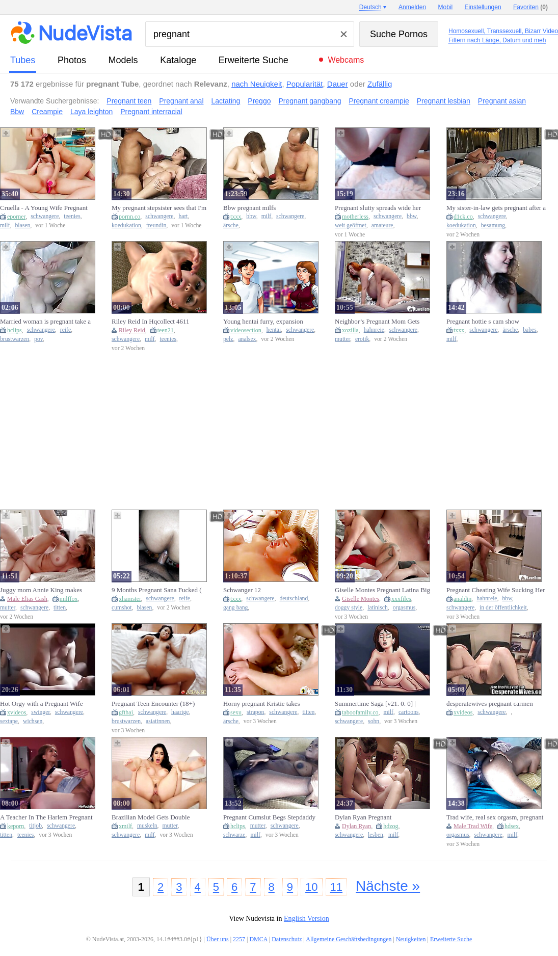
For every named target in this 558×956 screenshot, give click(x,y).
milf (5, 225)
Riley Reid (132, 330)
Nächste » (388, 886)
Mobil (445, 7)
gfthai (126, 712)
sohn (373, 721)
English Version (306, 918)
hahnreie (374, 330)
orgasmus (404, 607)
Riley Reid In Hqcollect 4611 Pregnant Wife (151, 321)
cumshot (122, 607)
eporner (16, 216)
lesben (375, 835)
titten (60, 607)
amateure (382, 225)
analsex (247, 339)
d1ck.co (463, 216)
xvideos (16, 712)
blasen (22, 225)
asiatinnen (158, 721)
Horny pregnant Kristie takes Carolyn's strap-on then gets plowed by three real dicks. (270, 704)
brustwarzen (14, 339)
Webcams (346, 60)
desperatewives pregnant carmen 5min (489, 704)
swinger (40, 712)
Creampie (47, 112)
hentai (274, 330)
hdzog (390, 826)
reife (65, 330)
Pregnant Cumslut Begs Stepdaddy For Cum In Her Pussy (269, 817)
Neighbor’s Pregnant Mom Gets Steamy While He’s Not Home (377, 321)
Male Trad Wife (473, 826)
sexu (236, 712)
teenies (72, 216)
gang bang (235, 607)
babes (530, 330)
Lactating (226, 101)
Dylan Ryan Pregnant (363, 817)
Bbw (17, 112)
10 (311, 887)
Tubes (22, 60)
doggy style (348, 607)
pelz (228, 339)
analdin (462, 598)
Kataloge (178, 60)
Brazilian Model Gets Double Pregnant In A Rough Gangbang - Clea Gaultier (156, 817)
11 (336, 887)
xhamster (130, 598)
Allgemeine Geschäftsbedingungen (348, 939)
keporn (15, 826)
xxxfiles (401, 598)
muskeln (147, 825)
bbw (251, 216)
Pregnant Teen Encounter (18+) (153, 703)
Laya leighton (91, 112)
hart (183, 216)
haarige (180, 712)
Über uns (217, 939)
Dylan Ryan (356, 826)
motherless (355, 216)
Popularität (304, 83)
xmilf (125, 826)
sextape (9, 721)
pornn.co (129, 216)
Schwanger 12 (242, 590)
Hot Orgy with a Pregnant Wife (41, 703)
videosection (245, 330)
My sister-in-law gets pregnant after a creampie (496, 208)
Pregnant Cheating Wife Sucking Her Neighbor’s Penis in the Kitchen (495, 590)
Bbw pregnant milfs (249, 207)
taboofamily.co (360, 712)
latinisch (377, 607)
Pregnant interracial (151, 112)
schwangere (45, 216)
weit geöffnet (350, 225)
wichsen (32, 721)
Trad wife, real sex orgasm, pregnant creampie (494, 817)
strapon (255, 712)
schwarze (234, 835)
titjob (35, 825)
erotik (362, 339)
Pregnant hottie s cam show (482, 321)
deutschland (293, 598)
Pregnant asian (502, 101)
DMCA (258, 939)
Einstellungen (483, 7)
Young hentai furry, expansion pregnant (263, 321)
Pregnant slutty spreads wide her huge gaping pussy (378, 208)
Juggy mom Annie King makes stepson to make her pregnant (41, 590)
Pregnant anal (181, 101)
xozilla (350, 330)
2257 (239, 939)
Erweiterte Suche (253, 60)
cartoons (408, 712)
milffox (69, 598)
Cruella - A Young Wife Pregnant (44, 207)
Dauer (337, 83)
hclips (14, 330)
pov (38, 339)
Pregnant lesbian (443, 101)
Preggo (259, 101)
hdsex (511, 826)
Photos (72, 60)
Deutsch (370, 7)
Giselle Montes (360, 598)
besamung (493, 225)
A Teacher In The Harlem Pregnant (46, 817)
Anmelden (412, 7)
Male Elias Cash (27, 598)
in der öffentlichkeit (503, 607)
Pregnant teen (129, 101)
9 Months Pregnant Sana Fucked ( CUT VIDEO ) (157, 590)
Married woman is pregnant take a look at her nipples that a (45, 321)
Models (123, 60)
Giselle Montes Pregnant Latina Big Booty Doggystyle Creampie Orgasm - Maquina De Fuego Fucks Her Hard (384, 590)
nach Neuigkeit (256, 83)
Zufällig (379, 83)
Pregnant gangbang (309, 101)
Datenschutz (287, 939)
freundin (156, 225)
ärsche (230, 225)
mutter (342, 339)
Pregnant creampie (379, 101)
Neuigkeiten (411, 939)
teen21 (165, 330)
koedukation (126, 225)
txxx (235, 216)
